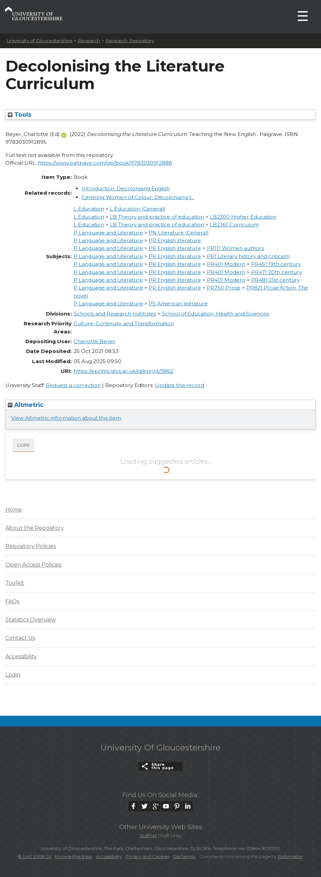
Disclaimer (184, 856)
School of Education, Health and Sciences (215, 313)
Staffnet (148, 835)
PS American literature (178, 303)
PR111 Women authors (235, 248)
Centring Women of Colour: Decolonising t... (138, 197)
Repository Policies (30, 546)
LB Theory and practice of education (157, 217)
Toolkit (14, 583)
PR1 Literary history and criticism (248, 256)
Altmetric (26, 404)
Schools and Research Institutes (115, 313)
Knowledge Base (73, 856)
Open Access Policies (33, 564)
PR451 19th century (276, 264)
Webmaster (290, 856)
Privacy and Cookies (147, 856)
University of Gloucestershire (39, 40)
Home (13, 509)
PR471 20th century (276, 272)
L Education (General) (137, 208)
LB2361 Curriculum (234, 224)
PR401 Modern (226, 264)
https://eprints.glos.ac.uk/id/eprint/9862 (123, 371)
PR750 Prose (224, 287)
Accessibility (21, 656)
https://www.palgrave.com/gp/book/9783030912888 (105, 163)
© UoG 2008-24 (34, 856)
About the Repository (34, 528)
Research (89, 40)
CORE (23, 445)
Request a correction (73, 385)
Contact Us (20, 638)
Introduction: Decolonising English (126, 188)
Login (12, 675)
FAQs (12, 601)
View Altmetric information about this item (66, 418)
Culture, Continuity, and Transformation (124, 323)
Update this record (179, 385)
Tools (19, 114)
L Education (89, 208)
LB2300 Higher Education (243, 217)
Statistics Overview (30, 619)
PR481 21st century (275, 280)
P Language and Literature (108, 232)
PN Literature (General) (179, 232)
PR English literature (175, 240)
